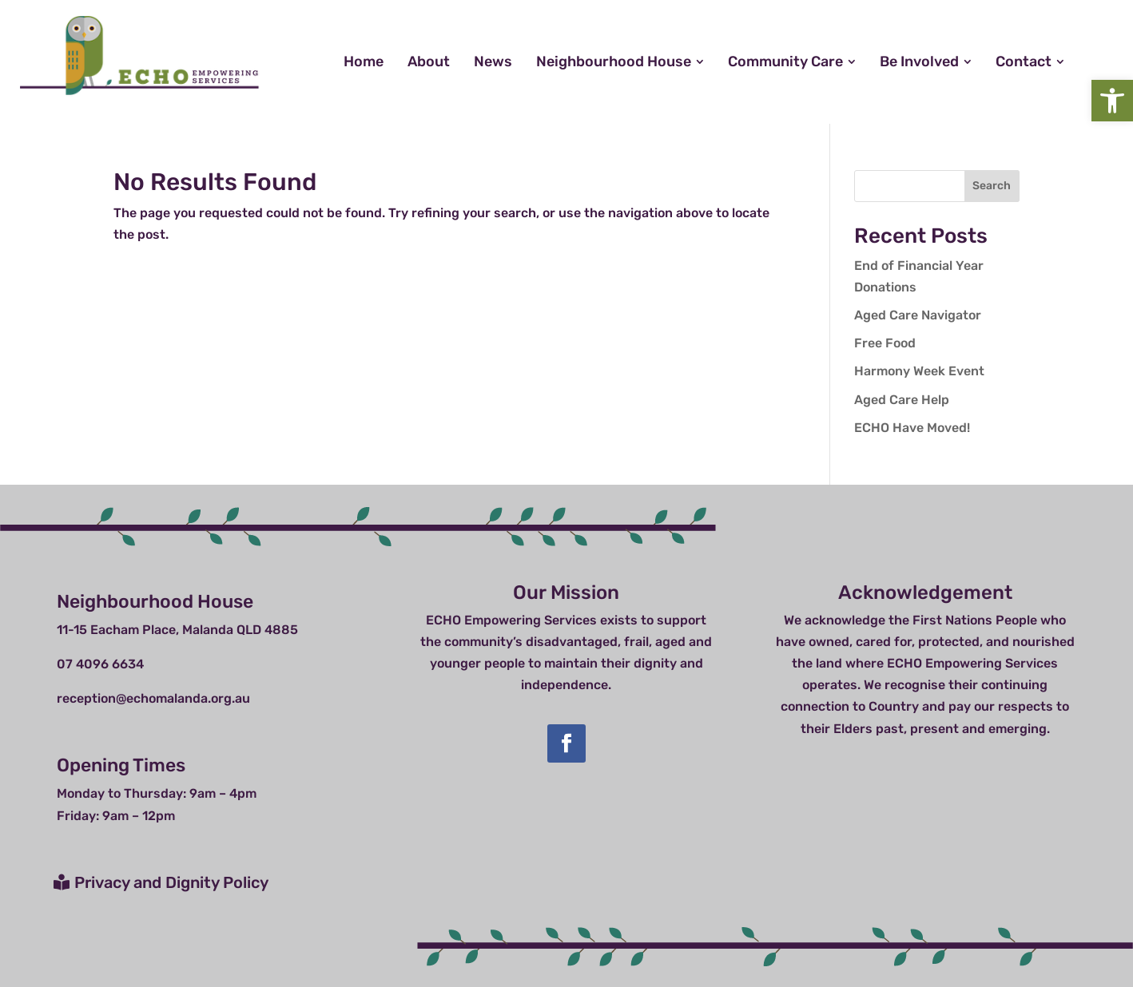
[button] (1112, 100)
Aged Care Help (901, 399)
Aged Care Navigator (917, 315)
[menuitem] (364, 61)
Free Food (885, 343)
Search (991, 185)
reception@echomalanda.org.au (153, 698)
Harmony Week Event (919, 371)
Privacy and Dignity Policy (171, 882)
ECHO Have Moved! (912, 427)
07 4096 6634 (100, 664)
